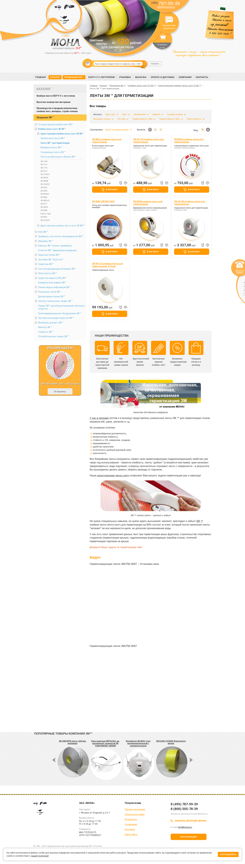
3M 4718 (43, 168)
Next (120, 50)
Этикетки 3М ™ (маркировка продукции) (57, 250)
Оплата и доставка (163, 77)
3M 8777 (43, 204)
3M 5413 (43, 171)
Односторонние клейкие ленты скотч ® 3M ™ (62, 133)
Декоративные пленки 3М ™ (51, 296)
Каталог (55, 77)
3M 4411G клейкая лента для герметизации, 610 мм (107, 265)
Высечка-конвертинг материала (53, 102)
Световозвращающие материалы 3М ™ (57, 268)
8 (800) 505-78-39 (184, 809)
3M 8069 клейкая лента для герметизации (188, 140)
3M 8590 (43, 191)
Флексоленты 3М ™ (47, 273)
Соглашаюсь (228, 854)
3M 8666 (43, 197)
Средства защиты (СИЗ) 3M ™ (52, 278)
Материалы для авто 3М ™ (50, 322)
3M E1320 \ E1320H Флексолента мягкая (171, 742)
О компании (131, 824)
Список (203, 130)
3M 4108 (43, 161)
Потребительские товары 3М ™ (53, 336)
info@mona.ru (166, 7)
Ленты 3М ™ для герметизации (55, 143)
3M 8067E (44, 177)
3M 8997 (43, 217)
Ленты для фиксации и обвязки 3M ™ (58, 156)
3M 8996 (43, 210)
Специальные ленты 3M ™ (52, 152)
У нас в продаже (99, 418)
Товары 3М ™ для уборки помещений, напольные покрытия (61, 307)
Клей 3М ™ (43, 231)
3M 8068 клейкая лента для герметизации (147, 202)
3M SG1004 (44, 220)
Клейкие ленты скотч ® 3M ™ (52, 129)
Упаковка (125, 77)
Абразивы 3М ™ (45, 241)
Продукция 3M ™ (45, 117)
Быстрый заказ (120, 183)
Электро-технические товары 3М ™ (55, 301)
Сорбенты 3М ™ (45, 331)
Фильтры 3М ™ (45, 327)
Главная (40, 77)
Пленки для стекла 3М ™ (49, 291)
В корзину (112, 189)
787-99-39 (165, 3)
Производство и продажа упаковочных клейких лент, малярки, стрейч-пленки (57, 110)
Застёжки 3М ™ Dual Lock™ (50, 259)
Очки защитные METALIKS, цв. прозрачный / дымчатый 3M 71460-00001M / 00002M (105, 743)
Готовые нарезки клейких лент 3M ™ (55, 124)
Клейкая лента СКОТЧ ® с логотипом (56, 95)
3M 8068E (44, 181)
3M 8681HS (44, 200)
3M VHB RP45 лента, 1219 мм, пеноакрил (72, 742)
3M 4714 (43, 164)
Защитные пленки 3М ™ (49, 254)
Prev (115, 50)
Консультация (188, 837)
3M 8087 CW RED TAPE (103, 201)
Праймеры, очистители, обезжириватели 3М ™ (60, 236)
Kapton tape (45, 213)
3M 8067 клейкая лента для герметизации (106, 140)
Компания (185, 77)
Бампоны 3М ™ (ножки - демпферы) (55, 245)
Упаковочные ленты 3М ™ (52, 138)
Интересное (131, 819)
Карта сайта (131, 834)
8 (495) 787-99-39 (184, 804)
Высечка (140, 77)
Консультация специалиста (169, 20)
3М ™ (199, 521)
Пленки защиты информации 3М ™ (54, 287)
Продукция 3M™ (74, 77)
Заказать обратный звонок (190, 820)
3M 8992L (44, 207)
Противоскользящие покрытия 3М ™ (56, 318)
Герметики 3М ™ (46, 264)
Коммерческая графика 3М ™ (52, 282)
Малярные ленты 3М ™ (51, 147)
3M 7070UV (45, 174)
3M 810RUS (45, 184)
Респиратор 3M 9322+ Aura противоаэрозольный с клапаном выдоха (138, 743)
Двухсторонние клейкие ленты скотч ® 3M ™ (62, 225)
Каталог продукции (135, 809)
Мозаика (208, 130)
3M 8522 (43, 187)
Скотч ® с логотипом (101, 77)
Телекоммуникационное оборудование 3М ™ (59, 313)
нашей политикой (40, 856)
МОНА (64, 15)
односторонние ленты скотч (113, 475)
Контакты (202, 77)
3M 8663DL (44, 194)
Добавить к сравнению (125, 183)
